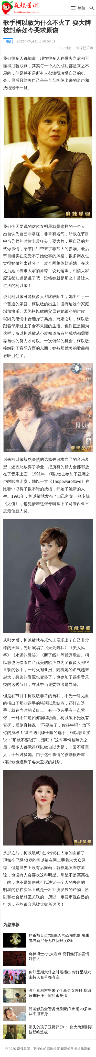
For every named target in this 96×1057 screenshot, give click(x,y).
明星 (8, 41)
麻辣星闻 (23, 1049)
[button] (78, 8)
